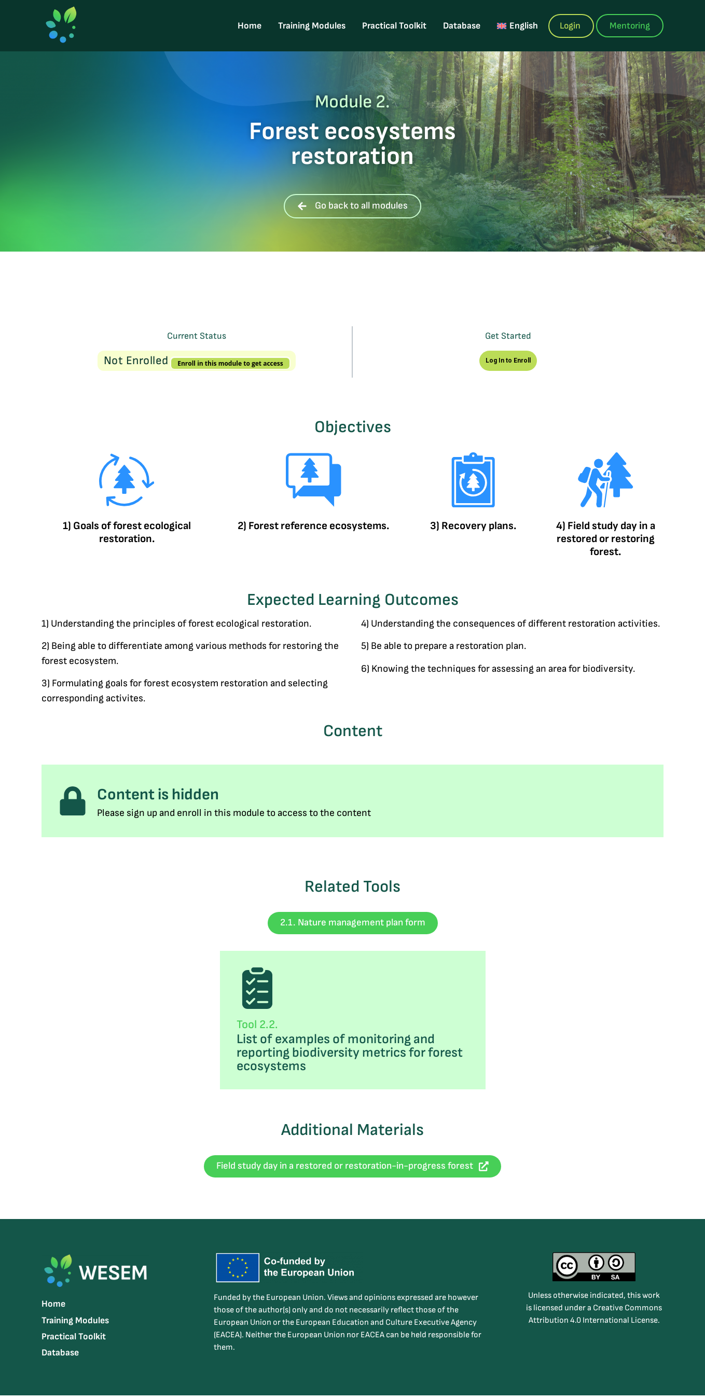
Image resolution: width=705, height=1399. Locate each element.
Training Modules (314, 25)
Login (570, 25)
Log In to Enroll (508, 360)
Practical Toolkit (397, 25)
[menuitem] (520, 25)
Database (464, 25)
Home (252, 25)
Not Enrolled (138, 361)
